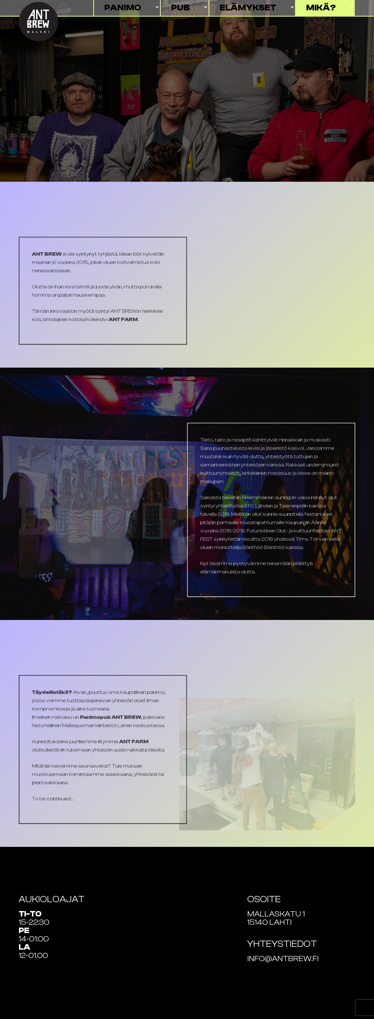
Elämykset (248, 7)
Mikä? (321, 7)
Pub (180, 7)
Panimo (123, 7)
